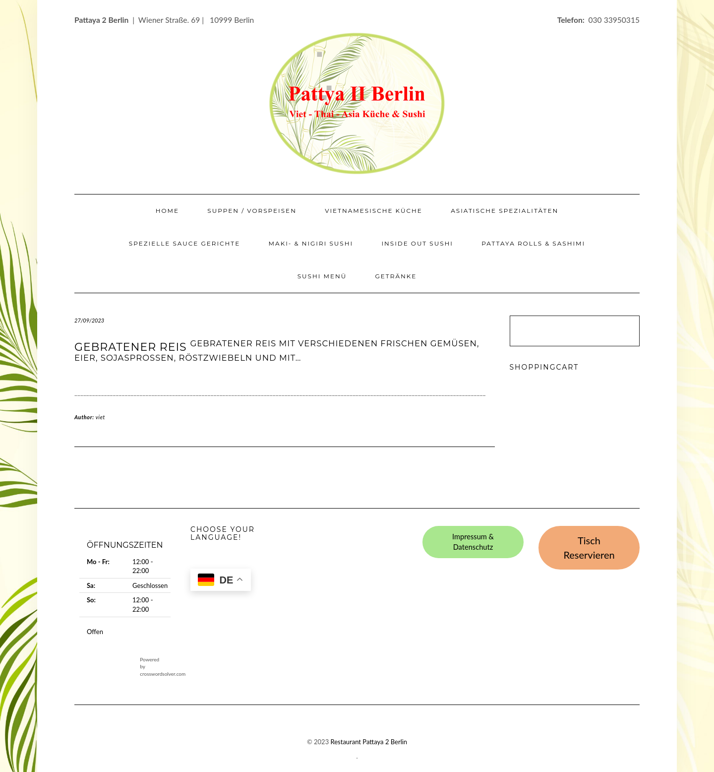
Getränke (396, 276)
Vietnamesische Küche (373, 210)
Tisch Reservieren (588, 547)
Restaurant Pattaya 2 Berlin (369, 742)
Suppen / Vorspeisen (252, 210)
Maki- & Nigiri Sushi (311, 243)
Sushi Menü (322, 276)
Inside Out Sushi (417, 243)
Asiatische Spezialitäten (504, 210)
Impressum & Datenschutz (473, 541)
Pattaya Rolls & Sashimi (533, 243)
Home (167, 210)
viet (100, 417)
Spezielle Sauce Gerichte (184, 243)
